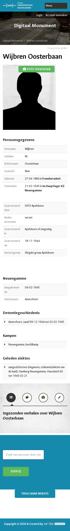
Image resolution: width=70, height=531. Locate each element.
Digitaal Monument (13, 40)
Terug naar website (35, 493)
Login (39, 15)
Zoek (16, 471)
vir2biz (63, 48)
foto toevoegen (36, 69)
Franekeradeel (51, 178)
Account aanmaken (56, 15)
